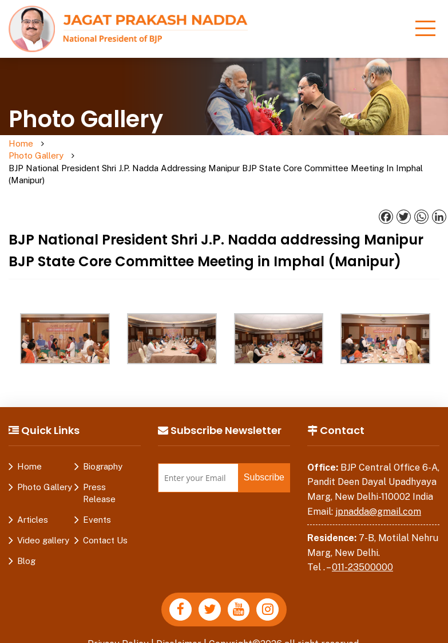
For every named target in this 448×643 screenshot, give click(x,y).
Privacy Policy (118, 619)
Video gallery (43, 516)
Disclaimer (179, 619)
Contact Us (105, 516)
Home (21, 144)
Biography (102, 442)
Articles (32, 495)
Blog (26, 537)
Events (97, 495)
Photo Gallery (64, 150)
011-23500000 (362, 543)
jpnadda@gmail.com (378, 487)
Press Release (99, 469)
